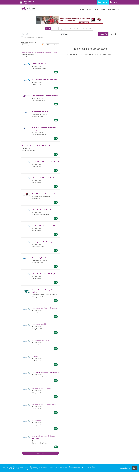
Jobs (89, 9)
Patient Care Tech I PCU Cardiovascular (45, 210)
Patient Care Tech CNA (39, 63)
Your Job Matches (75, 29)
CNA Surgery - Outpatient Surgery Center (45, 372)
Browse (55, 29)
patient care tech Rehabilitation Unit (44, 178)
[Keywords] (40, 34)
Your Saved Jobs (88, 29)
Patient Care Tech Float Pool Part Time (45, 308)
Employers (114, 2)
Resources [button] (112, 9)
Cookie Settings (125, 468)
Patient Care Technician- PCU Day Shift (44, 274)
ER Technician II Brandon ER (41, 340)
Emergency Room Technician (41, 388)
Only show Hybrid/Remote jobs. (33, 37)
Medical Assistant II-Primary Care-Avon (45, 194)
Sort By (24, 45)
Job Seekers (102, 2)
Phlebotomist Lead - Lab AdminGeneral (45, 95)
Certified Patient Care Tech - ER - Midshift (45, 162)
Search (48, 29)
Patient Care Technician (39, 324)
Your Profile (99, 9)
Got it (134, 468)
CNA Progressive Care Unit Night (42, 242)
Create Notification (52, 45)
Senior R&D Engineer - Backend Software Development (40, 146)
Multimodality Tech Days (40, 111)
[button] (113, 34)
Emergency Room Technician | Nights (44, 404)
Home (82, 9)
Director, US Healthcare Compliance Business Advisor (40, 52)
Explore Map (64, 29)
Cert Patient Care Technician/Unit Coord (45, 226)
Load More (40, 453)
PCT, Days (35, 356)
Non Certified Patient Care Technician (44, 79)
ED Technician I (37, 420)
